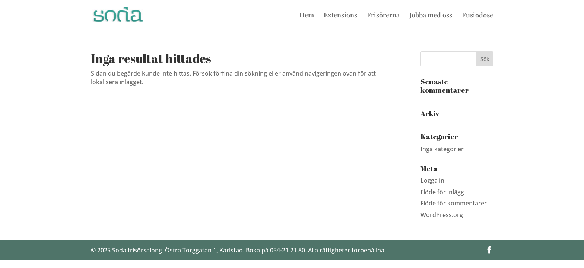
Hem (306, 15)
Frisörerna (383, 15)
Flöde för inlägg (442, 192)
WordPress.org (441, 215)
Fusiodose (477, 15)
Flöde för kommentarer (453, 203)
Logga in (432, 180)
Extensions (340, 15)
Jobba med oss (430, 15)
